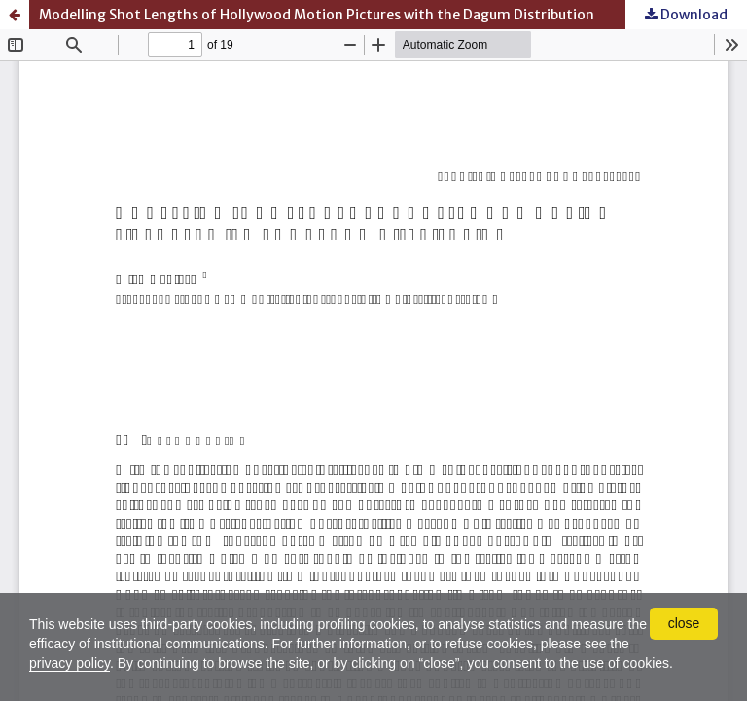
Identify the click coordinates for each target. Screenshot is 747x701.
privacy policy (69, 663)
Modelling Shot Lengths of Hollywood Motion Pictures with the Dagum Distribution (316, 14)
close (684, 623)
